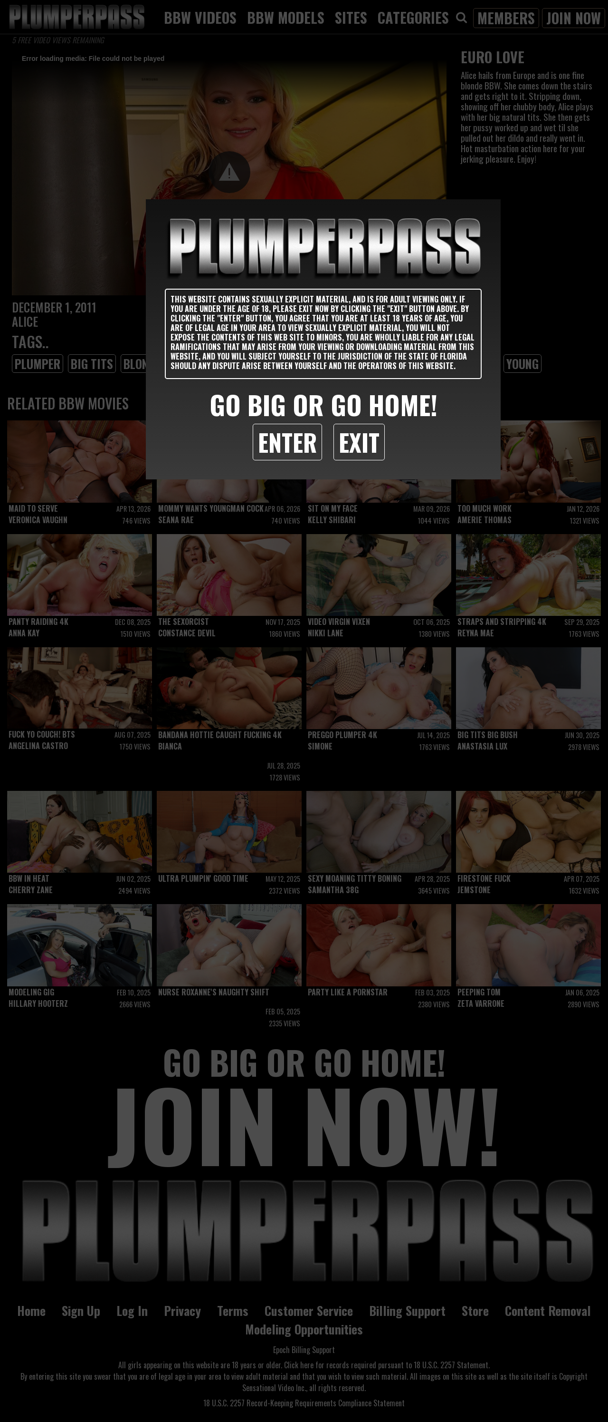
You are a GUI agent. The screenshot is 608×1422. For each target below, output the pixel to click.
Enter (287, 441)
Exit (359, 441)
